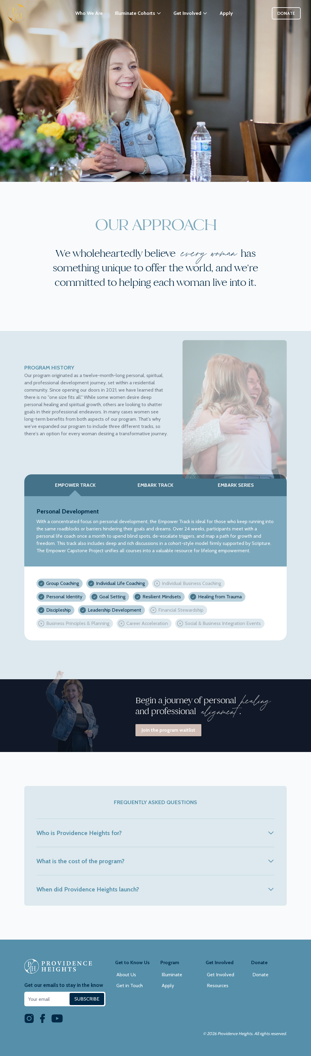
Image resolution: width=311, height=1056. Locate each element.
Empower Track (75, 485)
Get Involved (220, 974)
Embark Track (155, 485)
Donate (286, 13)
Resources (217, 985)
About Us (126, 974)
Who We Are (89, 13)
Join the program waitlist (168, 730)
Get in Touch (129, 985)
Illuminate (172, 974)
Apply (226, 13)
